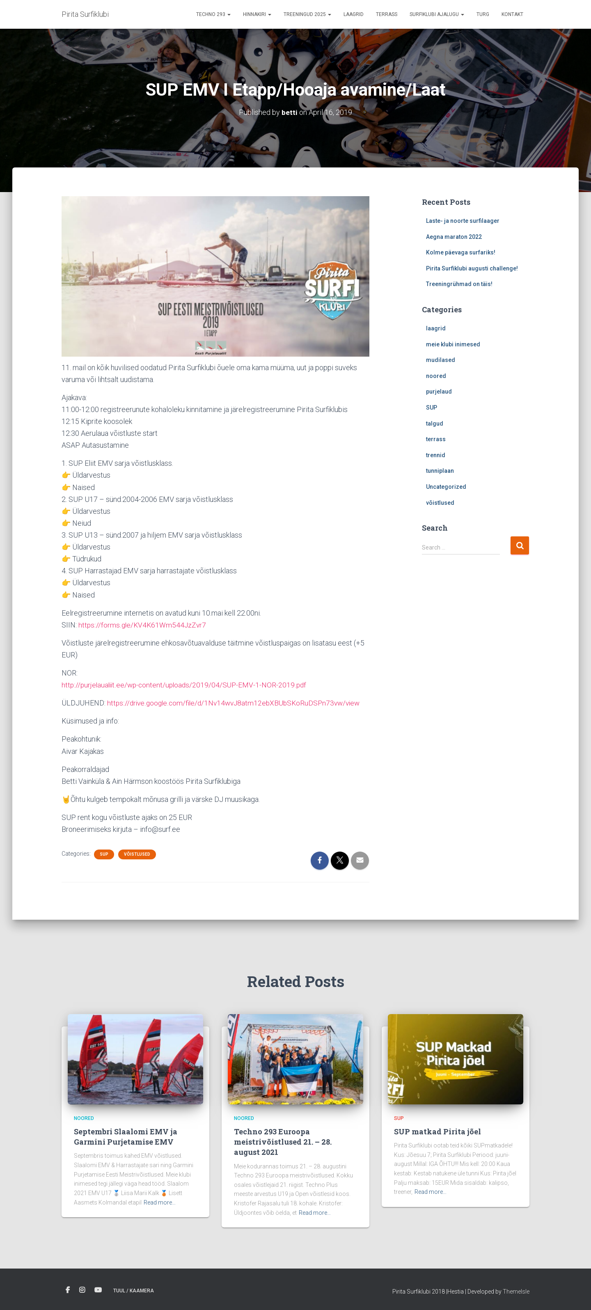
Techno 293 (213, 14)
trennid (435, 455)
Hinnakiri (257, 14)
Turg (482, 14)
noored (436, 376)
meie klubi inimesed (453, 344)
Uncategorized (446, 486)
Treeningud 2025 (307, 14)
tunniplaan (440, 470)
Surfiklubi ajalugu (437, 14)
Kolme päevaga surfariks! (460, 252)
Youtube (98, 1290)
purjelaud (439, 391)
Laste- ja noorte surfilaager (462, 221)
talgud (434, 423)
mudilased (440, 360)
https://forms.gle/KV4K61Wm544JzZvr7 (143, 625)
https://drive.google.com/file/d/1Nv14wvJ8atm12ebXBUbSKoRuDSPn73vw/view (237, 703)
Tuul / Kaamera (133, 1291)
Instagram (82, 1290)
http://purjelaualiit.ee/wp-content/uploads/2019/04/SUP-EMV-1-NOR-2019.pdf (187, 684)
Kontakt (512, 14)
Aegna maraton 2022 (454, 237)
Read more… (160, 1202)
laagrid (436, 328)
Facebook (68, 1290)
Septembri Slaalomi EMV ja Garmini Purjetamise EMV (125, 1137)
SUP (104, 854)
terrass (386, 14)
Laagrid (354, 14)
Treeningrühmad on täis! (459, 284)
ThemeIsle (516, 1291)
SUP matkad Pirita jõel (437, 1131)
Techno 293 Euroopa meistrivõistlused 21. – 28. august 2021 (283, 1142)
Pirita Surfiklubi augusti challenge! (472, 268)
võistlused (137, 854)
